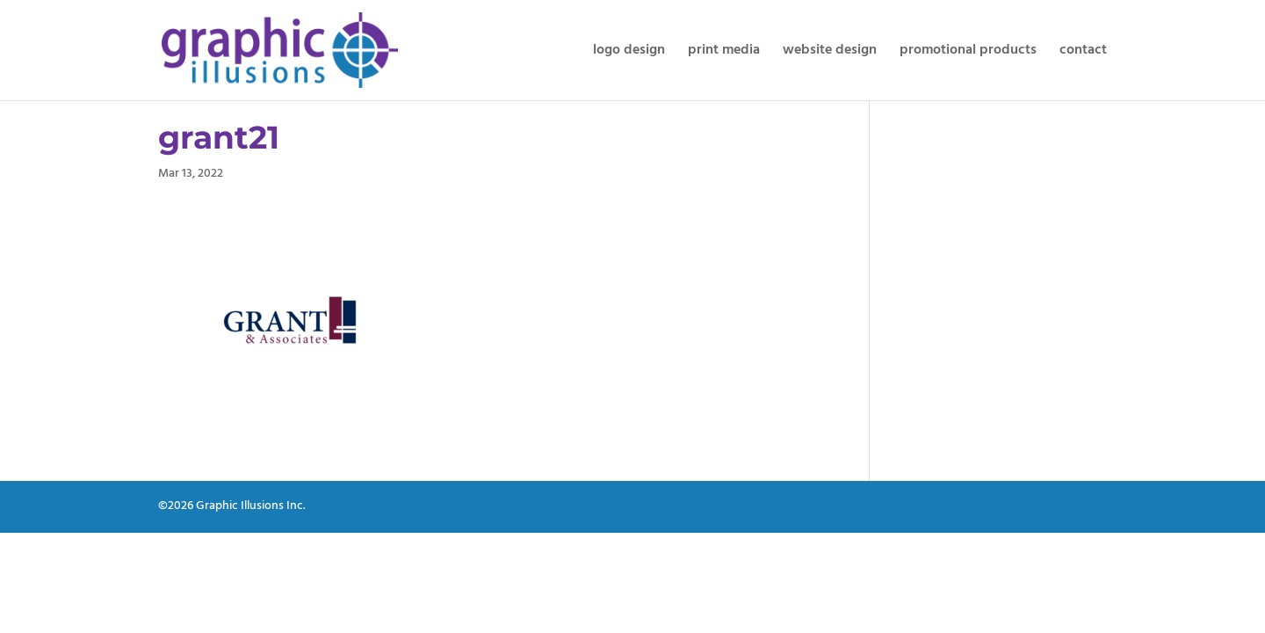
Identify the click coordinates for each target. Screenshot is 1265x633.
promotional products (968, 53)
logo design (629, 53)
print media (724, 53)
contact (1083, 53)
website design (830, 53)
